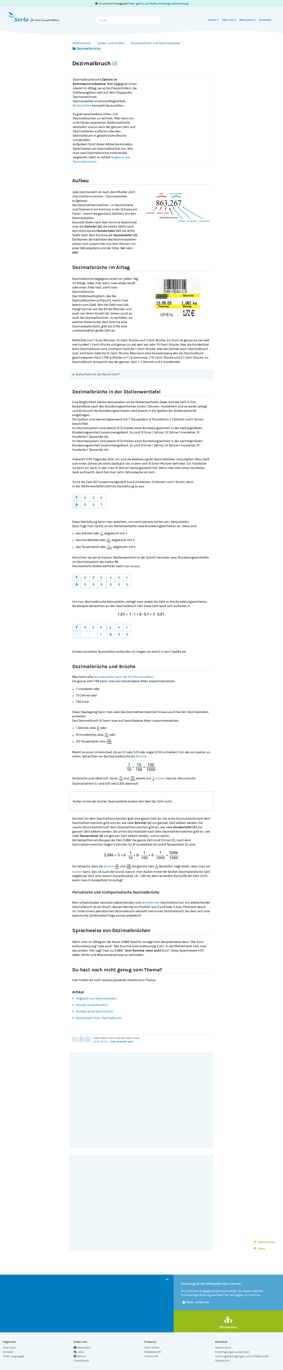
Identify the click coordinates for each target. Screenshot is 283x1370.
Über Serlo (9, 1347)
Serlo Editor (152, 1347)
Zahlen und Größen (111, 43)
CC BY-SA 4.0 (100, 1041)
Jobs (79, 1352)
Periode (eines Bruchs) (92, 1005)
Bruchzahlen (82, 105)
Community (81, 1360)
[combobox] (128, 20)
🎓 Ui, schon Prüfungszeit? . (142, 3)
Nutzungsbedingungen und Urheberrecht (241, 1356)
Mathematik (82, 43)
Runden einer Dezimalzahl (94, 1011)
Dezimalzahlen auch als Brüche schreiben (123, 677)
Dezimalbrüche (87, 48)
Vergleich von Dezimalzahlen (96, 998)
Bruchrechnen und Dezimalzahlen (155, 43)
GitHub (80, 1356)
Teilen (259, 1248)
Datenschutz (223, 1347)
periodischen (151, 902)
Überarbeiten (264, 1242)
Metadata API (152, 1352)
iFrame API (151, 1356)
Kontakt (8, 1352)
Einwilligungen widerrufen (232, 1352)
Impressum (222, 1360)
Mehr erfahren (195, 1302)
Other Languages (13, 1356)
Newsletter (82, 1347)
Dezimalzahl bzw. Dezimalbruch (98, 1018)
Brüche (141, 756)
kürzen (160, 778)
